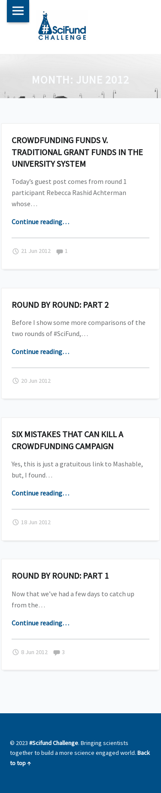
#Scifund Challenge (53, 743)
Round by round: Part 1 (60, 575)
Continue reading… (40, 221)
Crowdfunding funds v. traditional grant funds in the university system (77, 152)
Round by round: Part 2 (60, 304)
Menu (18, 11)
